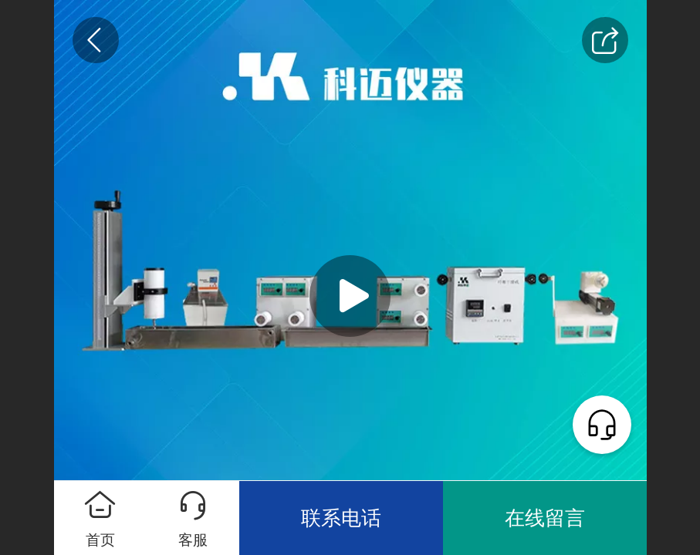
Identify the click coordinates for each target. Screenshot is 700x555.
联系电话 (341, 518)
